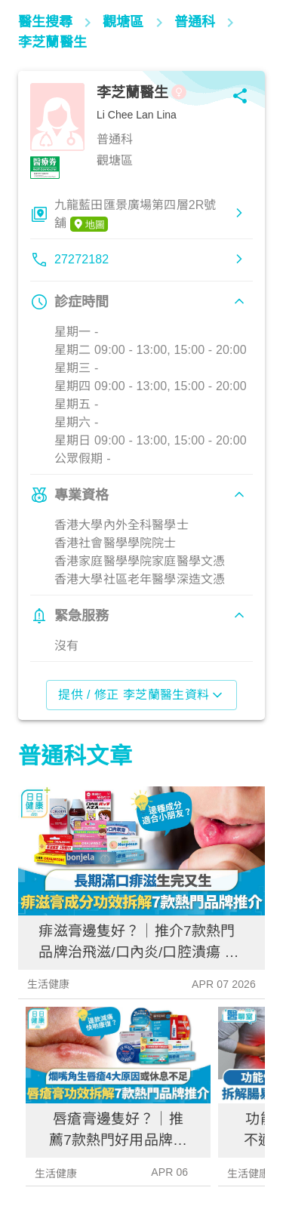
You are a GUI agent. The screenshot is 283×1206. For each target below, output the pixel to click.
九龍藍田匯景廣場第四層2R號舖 (135, 215)
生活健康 (48, 984)
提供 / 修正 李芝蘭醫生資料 (141, 695)
